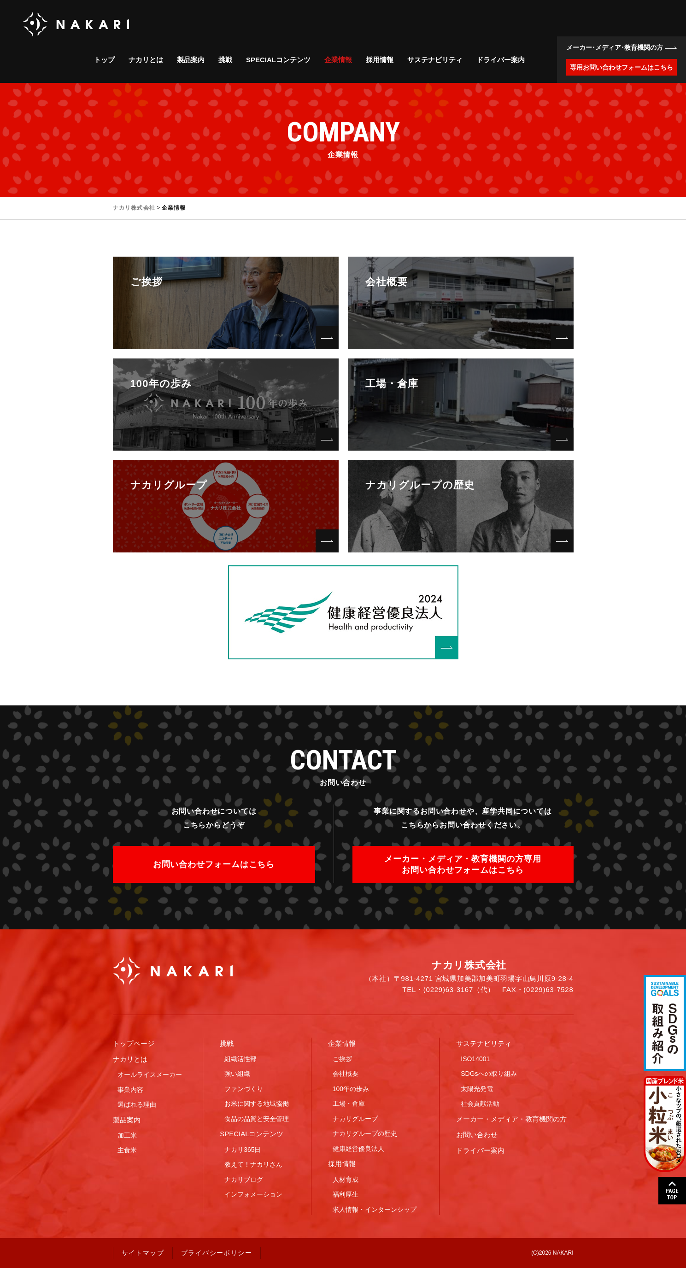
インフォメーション (253, 1194)
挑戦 (225, 60)
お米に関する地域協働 (256, 1103)
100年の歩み (351, 1088)
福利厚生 (345, 1194)
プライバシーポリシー (216, 1252)
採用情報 (379, 60)
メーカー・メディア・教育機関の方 (511, 1119)
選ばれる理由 (136, 1104)
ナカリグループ (355, 1118)
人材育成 (345, 1179)
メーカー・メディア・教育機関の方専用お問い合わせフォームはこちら (462, 864)
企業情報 (338, 60)
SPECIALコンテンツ (278, 60)
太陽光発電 (477, 1088)
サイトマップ (143, 1252)
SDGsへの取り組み (488, 1073)
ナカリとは (146, 60)
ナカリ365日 (242, 1149)
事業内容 (130, 1089)
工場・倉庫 (349, 1103)
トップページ (133, 1043)
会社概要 (345, 1073)
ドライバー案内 (500, 60)
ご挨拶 (342, 1059)
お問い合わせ (477, 1135)
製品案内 (191, 60)
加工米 (127, 1135)
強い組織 (237, 1073)
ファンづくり (243, 1088)
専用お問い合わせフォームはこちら (621, 67)
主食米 (127, 1150)
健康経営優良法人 (358, 1148)
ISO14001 (475, 1059)
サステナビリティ (435, 60)
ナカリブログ (243, 1179)
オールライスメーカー (149, 1074)
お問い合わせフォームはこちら (214, 864)
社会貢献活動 (480, 1103)
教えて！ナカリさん (253, 1164)
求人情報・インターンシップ (374, 1209)
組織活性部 (240, 1059)
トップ (104, 60)
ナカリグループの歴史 (365, 1133)
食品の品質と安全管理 (256, 1118)
